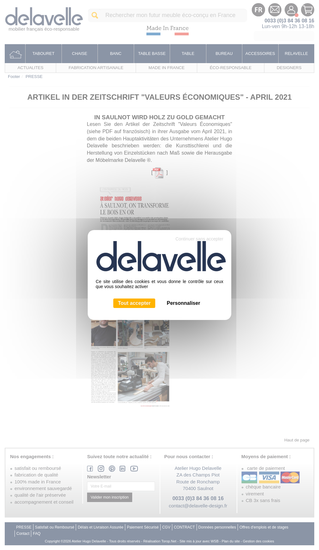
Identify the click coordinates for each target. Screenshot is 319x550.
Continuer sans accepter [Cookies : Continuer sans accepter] (199, 238)
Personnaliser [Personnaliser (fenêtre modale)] (183, 303)
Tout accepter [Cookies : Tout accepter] (134, 303)
